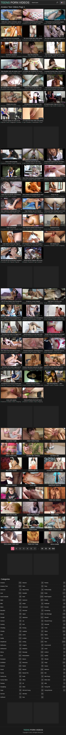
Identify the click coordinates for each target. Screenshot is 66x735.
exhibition (11, 662)
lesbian (60, 335)
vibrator (55, 659)
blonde (61, 368)
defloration (11, 645)
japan (33, 614)
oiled (33, 687)
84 (42, 548)
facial (11, 669)
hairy (33, 586)
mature (59, 73)
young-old (55, 687)
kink (33, 624)
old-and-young (33, 690)
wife (55, 683)
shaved (55, 617)
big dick (34, 40)
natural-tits (33, 673)
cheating (11, 628)
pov (24, 229)
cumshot (25, 40)
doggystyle (4, 73)
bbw (11, 603)
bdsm (11, 607)
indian (33, 603)
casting (11, 624)
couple (39, 319)
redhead (55, 603)
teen (8, 23)
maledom (33, 648)
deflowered (11, 648)
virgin (55, 662)
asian (55, 40)
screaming (55, 610)
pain (33, 697)
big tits (3, 56)
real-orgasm (55, 596)
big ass (37, 73)
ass (30, 73)
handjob (35, 56)
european (11, 659)
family (11, 673)
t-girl (55, 628)
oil (33, 683)
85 (46, 548)
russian (55, 607)
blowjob (25, 56)
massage (33, 652)
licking (33, 641)
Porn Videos (15, 2)
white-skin (55, 680)
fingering (13, 23)
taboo (55, 631)
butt (58, 212)
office (33, 680)
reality (55, 600)
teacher (55, 638)
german (11, 693)
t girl (30, 23)
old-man (33, 693)
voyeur (55, 666)
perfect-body (55, 589)
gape (11, 690)
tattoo (55, 634)
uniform (55, 652)
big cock (8, 56)
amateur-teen (11, 586)
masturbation (61, 56)
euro (11, 655)
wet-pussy (55, 676)
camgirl (11, 617)
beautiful (11, 610)
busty (50, 23)
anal (39, 40)
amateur (4, 23)
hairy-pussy (33, 589)
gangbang (11, 687)
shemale (55, 624)
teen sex (19, 23)
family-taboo (11, 680)
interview (33, 610)
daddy (11, 638)
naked (33, 666)
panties (30, 179)
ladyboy (33, 631)
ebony (11, 652)
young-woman (55, 690)
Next (53, 548)
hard (33, 596)
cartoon (11, 621)
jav (33, 621)
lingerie (33, 645)
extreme (11, 666)
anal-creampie (11, 596)
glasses (33, 582)
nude (33, 676)
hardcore (25, 23)
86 (49, 548)
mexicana (33, 662)
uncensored (55, 645)
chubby (11, 631)
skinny (52, 335)
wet (55, 673)
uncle (55, 648)
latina (42, 73)
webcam (55, 669)
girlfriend (11, 697)
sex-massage (55, 614)
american (11, 589)
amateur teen (40, 385)
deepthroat (11, 641)
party (55, 586)
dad (11, 634)
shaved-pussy (55, 621)
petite (20, 179)
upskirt (55, 655)
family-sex (11, 676)
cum (46, 23)
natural (33, 669)
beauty (11, 614)
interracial (9, 212)
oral (55, 319)
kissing (33, 628)
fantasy (11, 683)
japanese (33, 617)
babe (39, 23)
